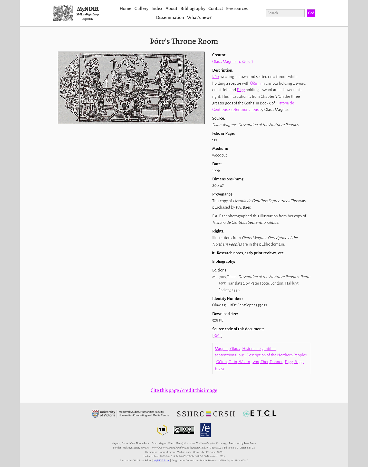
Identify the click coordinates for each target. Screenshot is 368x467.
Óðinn (255, 83)
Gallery (141, 8)
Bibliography (192, 8)
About (171, 8)
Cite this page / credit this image (184, 390)
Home (125, 8)
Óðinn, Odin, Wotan (233, 361)
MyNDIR (88, 9)
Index (156, 8)
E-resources (237, 8)
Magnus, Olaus (227, 348)
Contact (215, 8)
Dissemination (170, 17)
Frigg (241, 89)
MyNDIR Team (161, 460)
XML (217, 335)
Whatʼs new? (199, 17)
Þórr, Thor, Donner (268, 361)
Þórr (215, 76)
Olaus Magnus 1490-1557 (232, 61)
